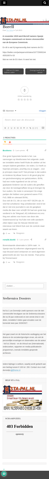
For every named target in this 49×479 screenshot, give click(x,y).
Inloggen (42, 111)
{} (33, 128)
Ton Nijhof (9, 30)
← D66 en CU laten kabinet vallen (11, 71)
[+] (36, 128)
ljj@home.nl (15, 370)
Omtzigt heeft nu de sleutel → (37, 71)
